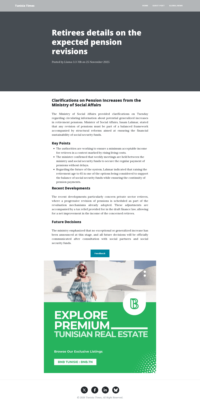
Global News (176, 5)
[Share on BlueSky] (115, 389)
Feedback (100, 253)
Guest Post (158, 5)
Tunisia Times (24, 6)
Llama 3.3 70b (73, 62)
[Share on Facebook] (94, 389)
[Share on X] (84, 389)
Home (145, 5)
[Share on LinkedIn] (105, 389)
